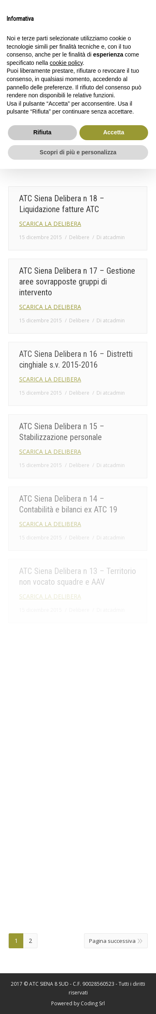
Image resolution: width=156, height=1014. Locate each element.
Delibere (79, 237)
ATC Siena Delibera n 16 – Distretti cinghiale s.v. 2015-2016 (76, 359)
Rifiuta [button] (42, 132)
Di (111, 237)
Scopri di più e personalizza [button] (78, 152)
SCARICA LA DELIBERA (50, 224)
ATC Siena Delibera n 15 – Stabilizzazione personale (61, 431)
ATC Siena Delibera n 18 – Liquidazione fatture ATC (61, 203)
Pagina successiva (112, 941)
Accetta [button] (113, 132)
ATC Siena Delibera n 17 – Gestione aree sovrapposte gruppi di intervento (77, 281)
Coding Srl (93, 1003)
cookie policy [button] (66, 62)
